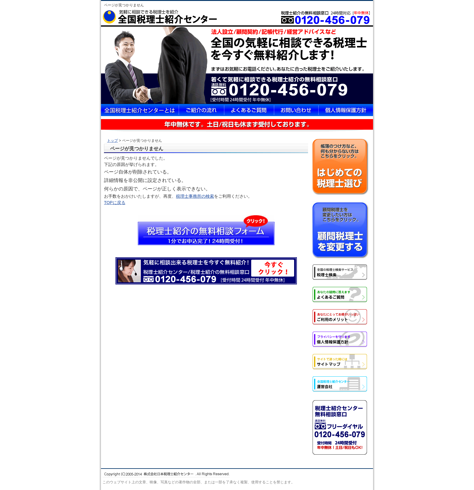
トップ (112, 140)
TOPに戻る (114, 202)
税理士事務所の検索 (195, 196)
